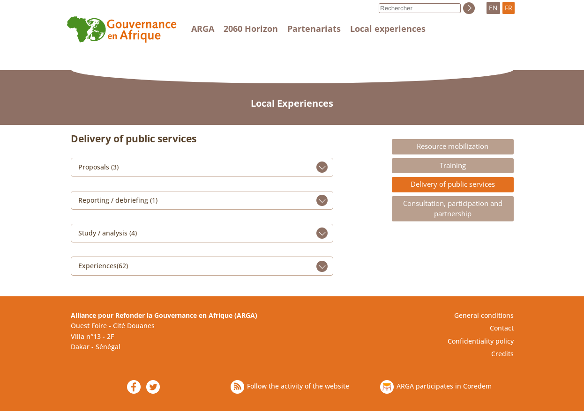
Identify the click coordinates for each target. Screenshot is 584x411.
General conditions (484, 315)
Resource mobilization (452, 146)
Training (453, 165)
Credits (502, 353)
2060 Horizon (251, 28)
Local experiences (388, 28)
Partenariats (314, 28)
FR (508, 7)
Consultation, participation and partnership (452, 208)
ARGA (202, 28)
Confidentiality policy (481, 341)
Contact (502, 327)
